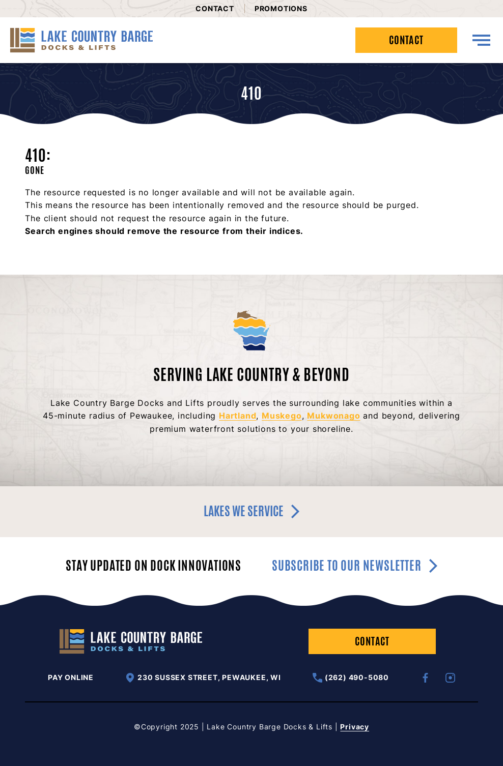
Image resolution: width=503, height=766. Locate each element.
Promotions (281, 8)
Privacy (354, 726)
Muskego (282, 415)
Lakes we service (251, 511)
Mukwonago (333, 415)
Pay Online (71, 677)
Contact (214, 8)
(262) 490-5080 (351, 678)
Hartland (237, 415)
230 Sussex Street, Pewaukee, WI (203, 678)
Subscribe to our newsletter (354, 565)
